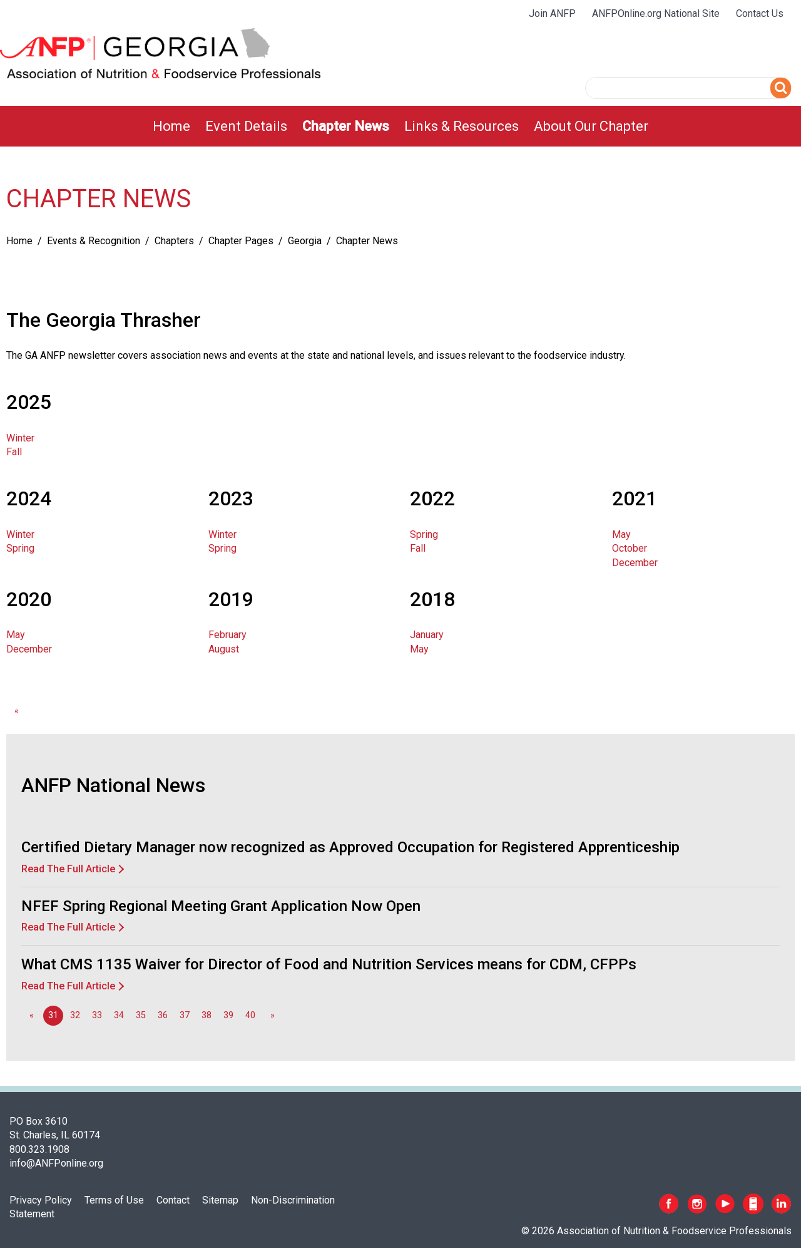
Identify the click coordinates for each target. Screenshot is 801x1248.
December (635, 563)
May (621, 534)
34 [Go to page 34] (119, 1015)
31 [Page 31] (53, 1015)
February (227, 635)
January (427, 635)
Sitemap (220, 1200)
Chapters (174, 241)
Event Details (246, 126)
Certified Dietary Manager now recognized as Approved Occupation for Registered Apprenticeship (350, 847)
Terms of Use (114, 1200)
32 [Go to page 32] (75, 1015)
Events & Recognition (93, 241)
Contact (173, 1200)
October (629, 548)
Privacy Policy (40, 1200)
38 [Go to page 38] (207, 1015)
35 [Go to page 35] (141, 1015)
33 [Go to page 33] (97, 1015)
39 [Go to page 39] (228, 1015)
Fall (14, 452)
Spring (20, 548)
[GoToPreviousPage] (16, 711)
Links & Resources (461, 126)
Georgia (305, 241)
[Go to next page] (272, 1016)
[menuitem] (171, 126)
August (223, 649)
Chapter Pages (240, 241)
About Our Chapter (591, 126)
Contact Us (759, 13)
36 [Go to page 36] (163, 1015)
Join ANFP (552, 13)
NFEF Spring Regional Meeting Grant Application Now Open (221, 906)
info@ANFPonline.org (56, 1163)
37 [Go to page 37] (185, 1015)
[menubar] (400, 126)
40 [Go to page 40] (250, 1015)
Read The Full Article (68, 869)
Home (171, 126)
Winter (20, 438)
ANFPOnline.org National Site (656, 13)
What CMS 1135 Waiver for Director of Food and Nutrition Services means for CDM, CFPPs (328, 964)
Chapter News (345, 126)
